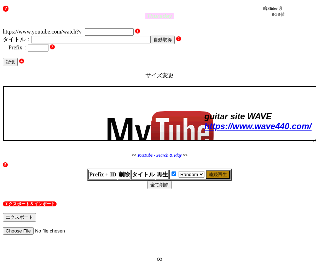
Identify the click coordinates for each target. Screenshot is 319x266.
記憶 (10, 62)
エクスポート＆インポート (29, 203)
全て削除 (159, 184)
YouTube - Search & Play (159, 155)
